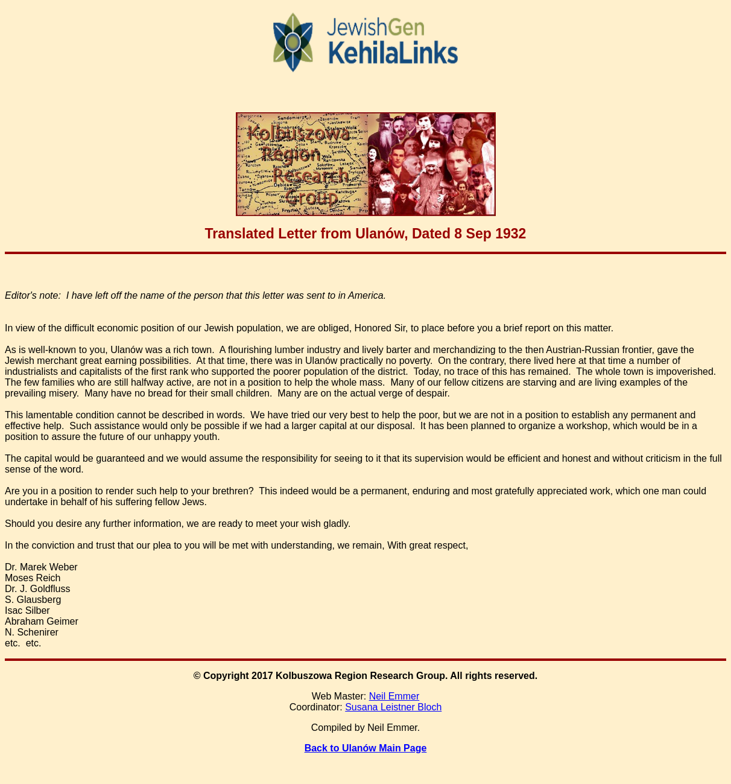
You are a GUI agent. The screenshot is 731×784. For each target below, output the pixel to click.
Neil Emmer (394, 696)
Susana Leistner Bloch (393, 707)
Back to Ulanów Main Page (366, 748)
